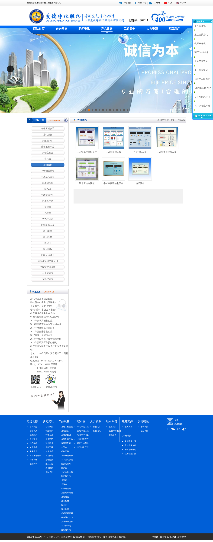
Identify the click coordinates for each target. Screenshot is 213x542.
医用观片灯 (47, 183)
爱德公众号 (54, 537)
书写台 (47, 159)
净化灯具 (47, 231)
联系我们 (175, 28)
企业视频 (144, 431)
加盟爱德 (33, 447)
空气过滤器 (47, 219)
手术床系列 (47, 273)
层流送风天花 (47, 225)
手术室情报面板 (113, 152)
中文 (170, 3)
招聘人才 (97, 427)
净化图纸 (49, 468)
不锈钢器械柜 (47, 171)
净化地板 (47, 249)
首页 (172, 120)
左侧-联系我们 (115, 431)
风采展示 (33, 451)
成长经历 (33, 435)
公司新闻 (49, 427)
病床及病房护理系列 (48, 261)
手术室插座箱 (47, 195)
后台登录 (181, 537)
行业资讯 (49, 431)
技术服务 (49, 443)
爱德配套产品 (47, 146)
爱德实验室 (66, 537)
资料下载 (49, 447)
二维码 (157, 3)
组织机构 (33, 464)
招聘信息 (97, 431)
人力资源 (152, 28)
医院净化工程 (83, 431)
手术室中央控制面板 (167, 152)
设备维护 (49, 439)
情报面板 (140, 183)
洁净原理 (49, 451)
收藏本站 (142, 3)
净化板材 (47, 237)
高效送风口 (47, 140)
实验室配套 (47, 152)
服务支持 (128, 427)
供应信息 (49, 472)
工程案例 (129, 28)
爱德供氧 (78, 537)
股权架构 (33, 443)
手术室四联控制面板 (113, 183)
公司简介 (33, 427)
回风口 (47, 189)
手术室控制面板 (87, 183)
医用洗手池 (47, 201)
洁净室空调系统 (47, 267)
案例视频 (144, 427)
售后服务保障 (35, 455)
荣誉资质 (33, 431)
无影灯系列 (47, 279)
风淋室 (47, 213)
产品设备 (107, 28)
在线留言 (112, 435)
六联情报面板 (140, 152)
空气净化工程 (83, 447)
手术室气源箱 (47, 177)
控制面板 (47, 165)
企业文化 (33, 439)
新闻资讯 (84, 28)
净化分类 (49, 460)
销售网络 (33, 460)
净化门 (47, 243)
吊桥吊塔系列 (47, 255)
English (183, 3)
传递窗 (47, 207)
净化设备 (47, 134)
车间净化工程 (83, 427)
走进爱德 (61, 28)
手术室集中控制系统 (87, 152)
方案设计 (49, 435)
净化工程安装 (47, 128)
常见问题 (49, 455)
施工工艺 (49, 464)
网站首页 (127, 3)
